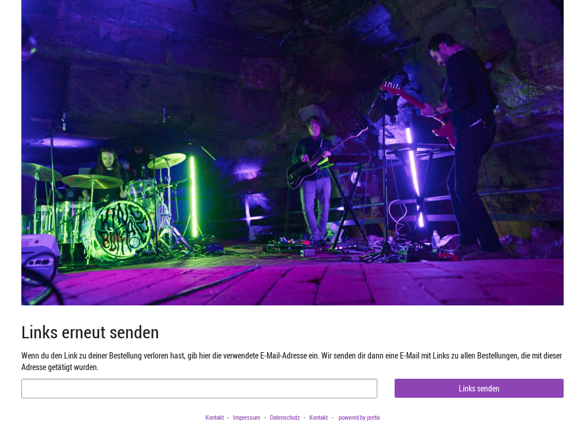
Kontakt (214, 417)
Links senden (479, 388)
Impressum (246, 417)
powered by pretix (359, 417)
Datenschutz (285, 417)
